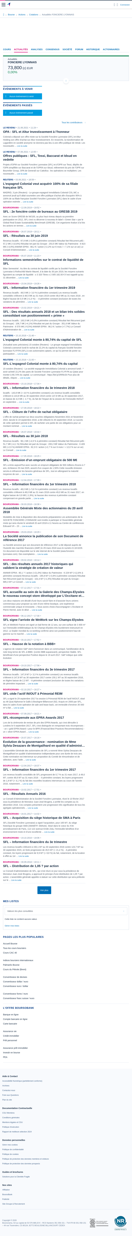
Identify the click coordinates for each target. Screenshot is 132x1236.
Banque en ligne (10, 1014)
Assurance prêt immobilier (15, 1048)
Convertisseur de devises (15, 977)
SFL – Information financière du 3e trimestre (35, 842)
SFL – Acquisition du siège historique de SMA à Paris (41, 817)
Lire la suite (22, 146)
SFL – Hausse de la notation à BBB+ (29, 644)
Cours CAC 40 (10, 953)
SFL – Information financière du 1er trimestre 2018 (39, 484)
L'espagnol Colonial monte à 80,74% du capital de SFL (42, 339)
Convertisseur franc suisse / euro (18, 998)
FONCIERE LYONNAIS (22, 62)
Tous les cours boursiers (14, 948)
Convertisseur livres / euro (15, 994)
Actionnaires (111, 49)
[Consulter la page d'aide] (117, 5)
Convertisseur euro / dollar (15, 986)
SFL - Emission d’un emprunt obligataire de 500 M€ (40, 460)
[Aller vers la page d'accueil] (9, 5)
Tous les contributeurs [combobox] (72, 122)
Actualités (21, 49)
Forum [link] (79, 49)
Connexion (125, 5)
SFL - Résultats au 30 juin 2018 (25, 436)
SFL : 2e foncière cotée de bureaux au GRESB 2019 (40, 211)
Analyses (37, 49)
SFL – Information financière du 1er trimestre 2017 (39, 769)
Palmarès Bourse (11, 965)
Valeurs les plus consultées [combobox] (20, 911)
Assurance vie (9, 1031)
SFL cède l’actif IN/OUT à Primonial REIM (32, 693)
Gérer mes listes (12, 926)
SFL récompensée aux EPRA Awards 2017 (33, 717)
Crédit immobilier (11, 1036)
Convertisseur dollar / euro (15, 981)
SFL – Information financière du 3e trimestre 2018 (39, 388)
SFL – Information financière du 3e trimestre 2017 (39, 669)
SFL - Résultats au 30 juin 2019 (25, 235)
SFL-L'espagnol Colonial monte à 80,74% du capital (40, 363)
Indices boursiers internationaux (18, 960)
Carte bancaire (10, 1023)
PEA (5, 1057)
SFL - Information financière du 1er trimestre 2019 (39, 287)
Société (67, 49)
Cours (7, 49)
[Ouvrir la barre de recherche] (114, 5)
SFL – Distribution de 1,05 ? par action (31, 866)
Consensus (52, 49)
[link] (22, 1081)
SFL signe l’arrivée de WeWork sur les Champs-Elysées (43, 619)
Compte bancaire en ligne (15, 1019)
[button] (3, 4)
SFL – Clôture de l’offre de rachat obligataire (35, 412)
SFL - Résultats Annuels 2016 (24, 793)
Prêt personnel (10, 1040)
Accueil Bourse (10, 943)
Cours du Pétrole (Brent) (14, 969)
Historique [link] (93, 49)
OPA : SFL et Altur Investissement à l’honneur (36, 131)
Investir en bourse (11, 1052)
